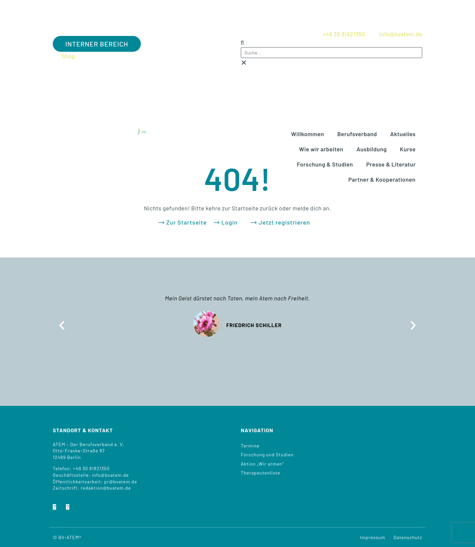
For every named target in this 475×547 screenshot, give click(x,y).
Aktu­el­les (403, 133)
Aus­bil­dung (372, 149)
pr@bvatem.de (120, 481)
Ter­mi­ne (250, 445)
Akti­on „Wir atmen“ (262, 464)
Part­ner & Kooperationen (382, 179)
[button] (331, 42)
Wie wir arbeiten (321, 149)
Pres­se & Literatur (391, 164)
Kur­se (408, 149)
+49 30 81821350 (91, 468)
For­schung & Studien (325, 164)
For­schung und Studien (267, 454)
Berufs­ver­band (357, 133)
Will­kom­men (307, 133)
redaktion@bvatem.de (106, 488)
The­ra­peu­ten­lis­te (260, 472)
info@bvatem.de (110, 475)
